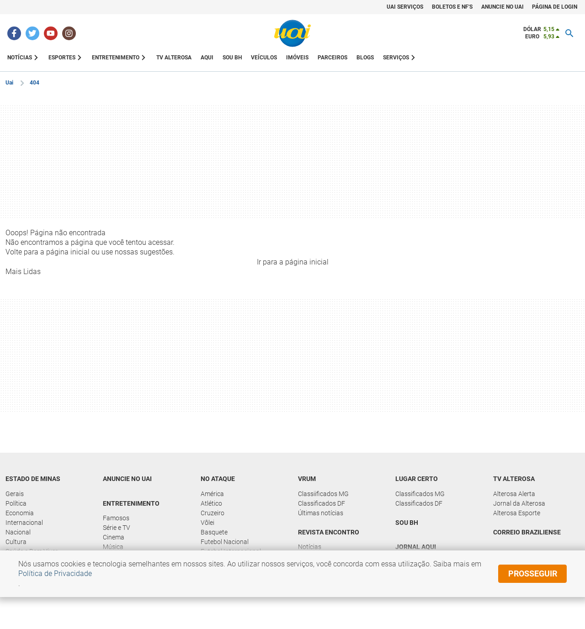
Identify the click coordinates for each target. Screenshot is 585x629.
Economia (19, 513)
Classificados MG (420, 493)
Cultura (16, 541)
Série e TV (116, 527)
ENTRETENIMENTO (115, 57)
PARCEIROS (332, 57)
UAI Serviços (405, 7)
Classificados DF (321, 503)
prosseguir (532, 573)
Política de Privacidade (55, 573)
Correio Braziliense (527, 532)
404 (34, 82)
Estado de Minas (32, 478)
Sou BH (232, 57)
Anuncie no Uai (502, 7)
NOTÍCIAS (19, 57)
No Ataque (218, 478)
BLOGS (365, 57)
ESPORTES (61, 57)
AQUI (207, 57)
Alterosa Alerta (514, 493)
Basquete (214, 532)
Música (113, 546)
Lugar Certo (416, 478)
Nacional (18, 532)
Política (16, 503)
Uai (9, 82)
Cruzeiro (212, 513)
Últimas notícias (320, 513)
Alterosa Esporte (516, 513)
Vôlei (207, 522)
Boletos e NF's (452, 7)
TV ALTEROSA (173, 57)
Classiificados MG (323, 493)
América (212, 493)
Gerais (14, 493)
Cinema (113, 537)
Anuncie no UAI (127, 478)
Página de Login (554, 7)
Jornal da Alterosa (519, 503)
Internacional (24, 522)
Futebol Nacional (225, 541)
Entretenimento (131, 503)
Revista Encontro (328, 532)
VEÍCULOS (264, 57)
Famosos (116, 518)
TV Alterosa (514, 478)
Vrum (307, 478)
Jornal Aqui (415, 546)
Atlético (211, 503)
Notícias (309, 546)
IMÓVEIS (297, 57)
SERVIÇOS (396, 57)
